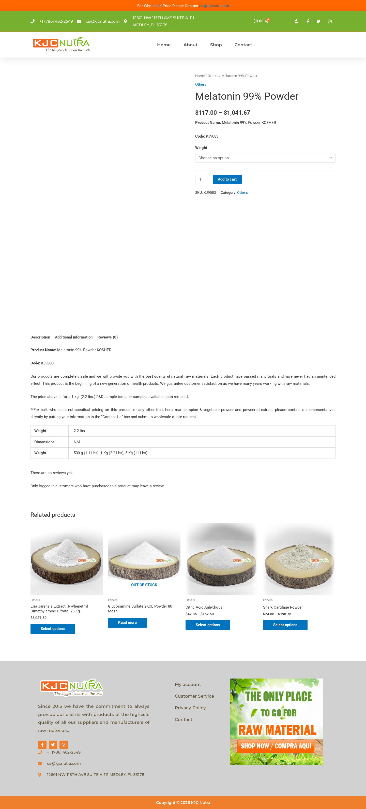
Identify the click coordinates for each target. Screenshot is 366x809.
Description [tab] (40, 337)
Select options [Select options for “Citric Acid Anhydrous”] (208, 625)
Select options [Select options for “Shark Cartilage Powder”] (285, 625)
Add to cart (227, 179)
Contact (243, 44)
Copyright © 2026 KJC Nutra (183, 802)
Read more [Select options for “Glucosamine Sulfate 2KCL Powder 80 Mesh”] (127, 622)
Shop (216, 44)
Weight (201, 147)
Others (213, 76)
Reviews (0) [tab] (107, 337)
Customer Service (194, 696)
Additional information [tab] (74, 337)
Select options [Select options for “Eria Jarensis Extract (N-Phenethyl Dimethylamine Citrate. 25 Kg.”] (53, 628)
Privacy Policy (190, 707)
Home (164, 44)
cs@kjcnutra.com (214, 6)
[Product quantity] (202, 179)
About (190, 44)
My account (188, 684)
